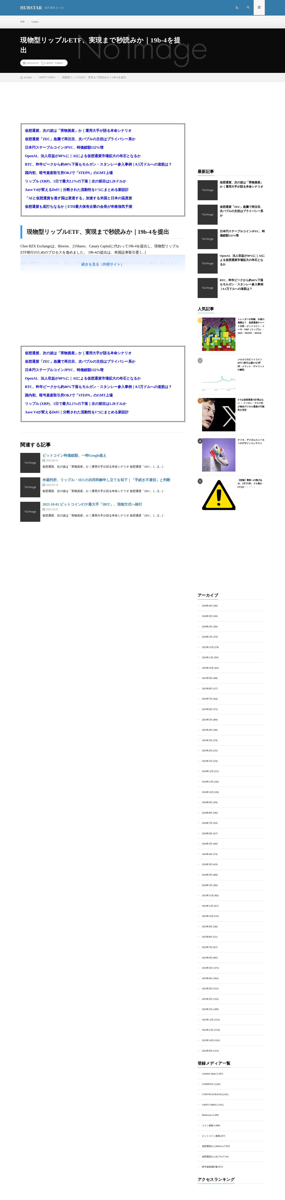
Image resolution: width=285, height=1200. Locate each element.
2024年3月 (207, 862)
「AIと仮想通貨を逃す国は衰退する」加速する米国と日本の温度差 (78, 199)
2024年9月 (207, 801)
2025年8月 (207, 688)
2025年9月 (207, 678)
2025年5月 (207, 719)
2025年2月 (207, 749)
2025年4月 (207, 729)
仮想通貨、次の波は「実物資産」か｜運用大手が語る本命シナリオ (78, 131)
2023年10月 (207, 913)
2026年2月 (207, 627)
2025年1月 (207, 760)
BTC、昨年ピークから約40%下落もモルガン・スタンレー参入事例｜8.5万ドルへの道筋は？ (98, 165)
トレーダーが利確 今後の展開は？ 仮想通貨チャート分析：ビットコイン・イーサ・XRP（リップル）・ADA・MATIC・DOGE (251, 326)
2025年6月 (207, 709)
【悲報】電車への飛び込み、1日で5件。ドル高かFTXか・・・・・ (250, 484)
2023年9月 (207, 923)
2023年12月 (207, 893)
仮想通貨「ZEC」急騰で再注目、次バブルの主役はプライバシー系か (80, 140)
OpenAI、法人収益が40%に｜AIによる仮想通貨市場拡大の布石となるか (83, 156)
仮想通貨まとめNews (212, 1140)
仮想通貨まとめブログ (213, 1151)
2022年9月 (207, 1046)
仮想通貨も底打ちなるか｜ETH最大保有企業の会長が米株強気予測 (78, 207)
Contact (34, 21)
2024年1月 (207, 882)
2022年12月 (207, 1015)
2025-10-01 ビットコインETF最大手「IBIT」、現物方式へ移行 (92, 505)
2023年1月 (207, 1005)
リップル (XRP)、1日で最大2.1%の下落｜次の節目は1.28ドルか (75, 182)
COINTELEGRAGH (211, 1089)
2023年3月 (207, 985)
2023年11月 (207, 903)
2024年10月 (207, 790)
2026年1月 (207, 637)
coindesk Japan (209, 1069)
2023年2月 (207, 995)
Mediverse (206, 1110)
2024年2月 (207, 872)
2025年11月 (207, 657)
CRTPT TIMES (54, 63)
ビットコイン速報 (211, 1130)
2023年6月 (207, 954)
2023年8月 (207, 933)
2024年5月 (207, 841)
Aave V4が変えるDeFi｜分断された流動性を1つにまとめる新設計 (77, 190)
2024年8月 (207, 811)
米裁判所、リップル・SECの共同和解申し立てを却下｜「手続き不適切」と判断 (106, 480)
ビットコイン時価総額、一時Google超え (74, 456)
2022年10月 (207, 1036)
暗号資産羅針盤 (210, 1161)
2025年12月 (207, 647)
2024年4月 (207, 852)
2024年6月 (207, 831)
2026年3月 (207, 617)
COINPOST (207, 1079)
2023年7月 (207, 944)
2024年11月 (207, 780)
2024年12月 (207, 770)
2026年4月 (207, 606)
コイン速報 (207, 1120)
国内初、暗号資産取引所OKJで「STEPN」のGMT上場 (69, 173)
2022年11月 (207, 1025)
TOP (22, 21)
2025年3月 (207, 739)
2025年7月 (207, 698)
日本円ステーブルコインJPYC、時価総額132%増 (64, 148)
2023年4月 (207, 974)
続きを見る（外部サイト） (102, 265)
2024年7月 (207, 821)
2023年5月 (207, 964)
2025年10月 (207, 668)
